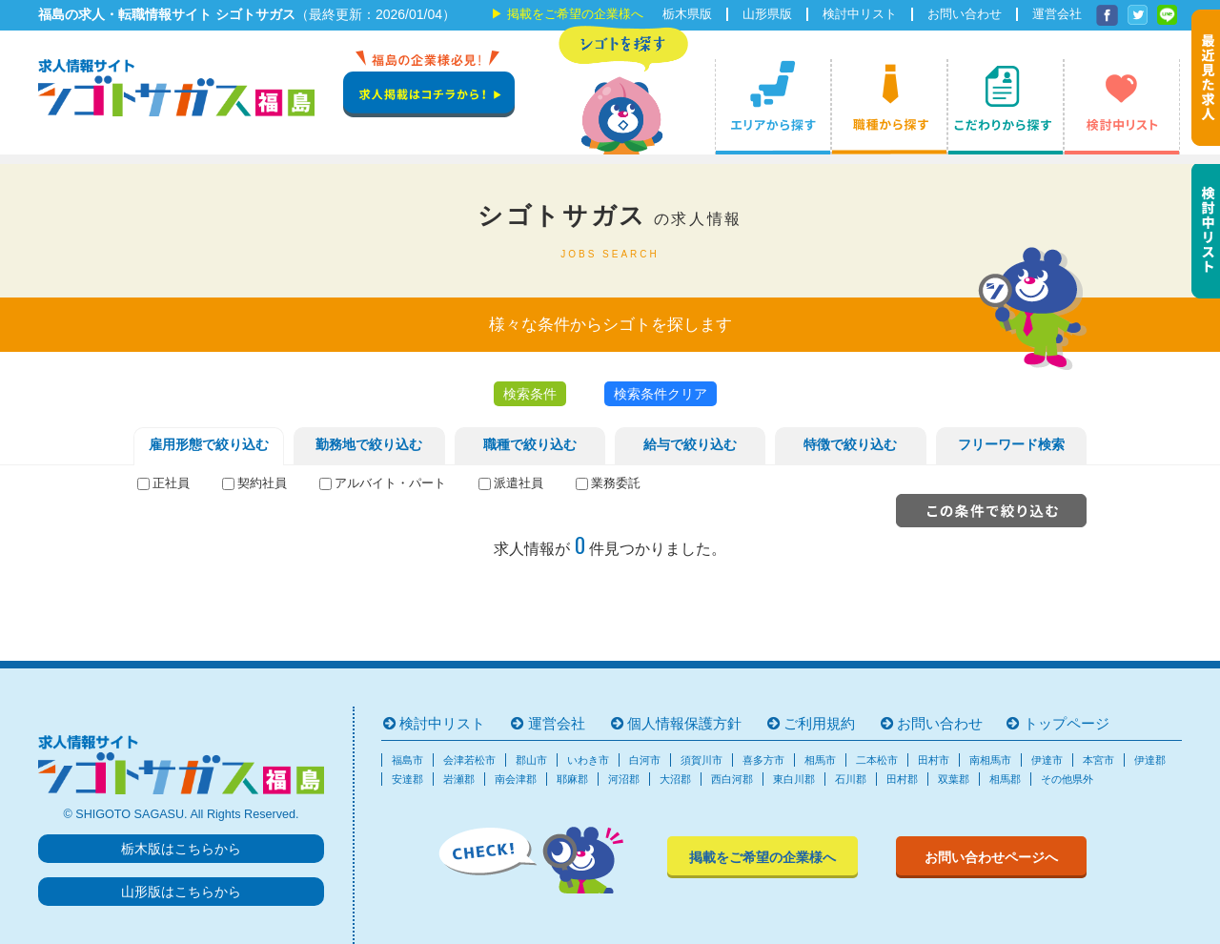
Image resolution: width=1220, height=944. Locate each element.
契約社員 (262, 483)
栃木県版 (687, 14)
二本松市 (877, 760)
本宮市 (1098, 760)
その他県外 (1067, 779)
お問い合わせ (964, 14)
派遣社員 (518, 483)
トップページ (1066, 723)
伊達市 (1047, 760)
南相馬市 (990, 760)
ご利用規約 (819, 723)
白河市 (645, 760)
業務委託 (615, 483)
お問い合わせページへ (991, 857)
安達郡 (407, 779)
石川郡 (850, 779)
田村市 (933, 760)
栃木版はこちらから (181, 848)
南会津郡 (516, 779)
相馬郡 (1005, 779)
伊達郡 (1150, 760)
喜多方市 (763, 760)
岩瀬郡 (459, 779)
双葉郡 (953, 779)
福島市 (407, 760)
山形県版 (767, 14)
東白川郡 (794, 779)
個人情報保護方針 (684, 723)
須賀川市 (701, 760)
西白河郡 (732, 779)
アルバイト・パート (390, 483)
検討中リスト (860, 14)
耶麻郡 (572, 779)
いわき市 (588, 760)
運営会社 (1057, 14)
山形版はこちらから (181, 891)
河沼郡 (624, 779)
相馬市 (820, 760)
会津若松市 (469, 760)
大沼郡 (675, 779)
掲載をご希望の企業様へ (575, 14)
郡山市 (531, 760)
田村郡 (902, 779)
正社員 (171, 483)
